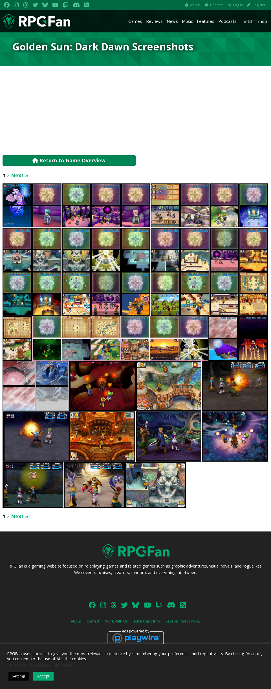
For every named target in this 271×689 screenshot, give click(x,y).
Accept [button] (43, 676)
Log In (238, 5)
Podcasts (227, 21)
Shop (262, 21)
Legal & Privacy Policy (183, 621)
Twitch (247, 21)
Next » (19, 175)
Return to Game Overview (68, 160)
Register (259, 5)
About (195, 5)
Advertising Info (146, 621)
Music (187, 21)
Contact (216, 5)
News (172, 21)
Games (135, 21)
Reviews (154, 21)
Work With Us (116, 621)
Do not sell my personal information (41, 665)
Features (205, 21)
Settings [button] (19, 676)
